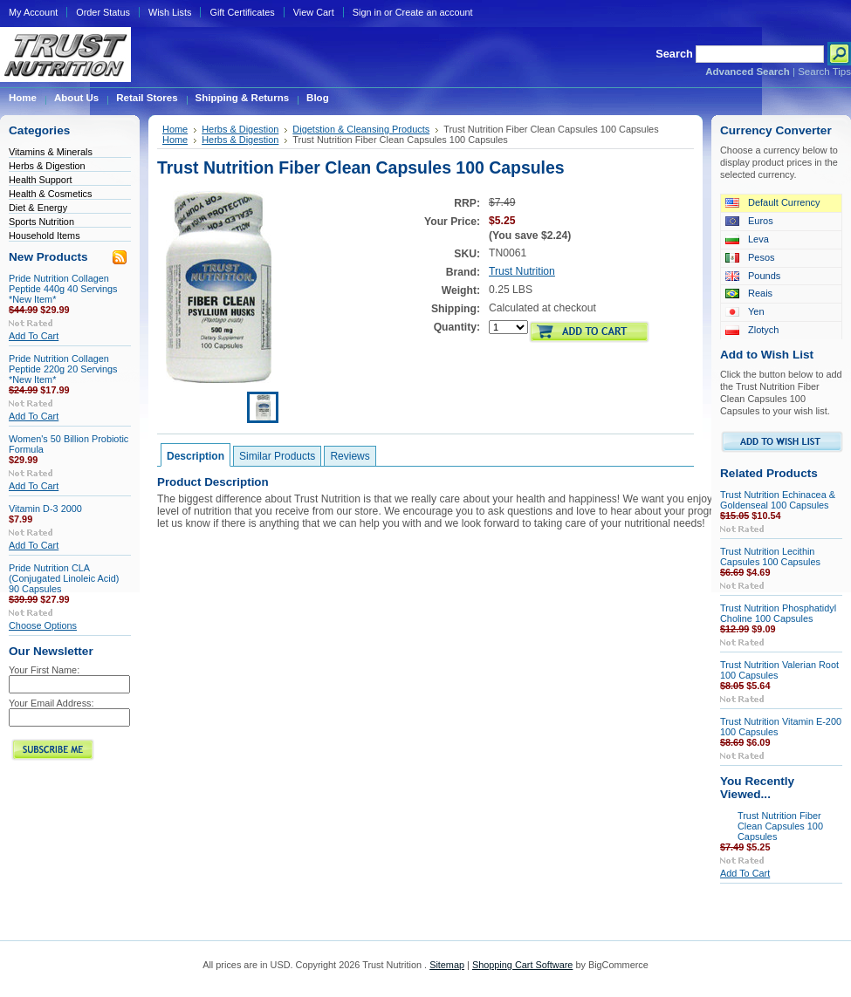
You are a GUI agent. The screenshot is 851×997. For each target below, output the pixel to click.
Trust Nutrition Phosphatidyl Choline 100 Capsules (778, 613)
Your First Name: (44, 670)
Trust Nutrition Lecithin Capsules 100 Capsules (770, 556)
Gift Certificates (241, 12)
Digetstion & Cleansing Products (360, 129)
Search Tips (824, 71)
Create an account (434, 12)
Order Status (103, 12)
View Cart (313, 12)
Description (195, 456)
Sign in (367, 12)
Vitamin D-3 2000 (45, 508)
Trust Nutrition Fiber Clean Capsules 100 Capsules (780, 826)
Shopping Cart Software (522, 964)
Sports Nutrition (41, 221)
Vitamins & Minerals (51, 152)
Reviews (349, 456)
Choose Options (43, 625)
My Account (33, 12)
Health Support (40, 179)
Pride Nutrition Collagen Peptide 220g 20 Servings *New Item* (63, 369)
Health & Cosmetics (51, 193)
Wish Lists (170, 12)
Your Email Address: (51, 703)
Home (175, 129)
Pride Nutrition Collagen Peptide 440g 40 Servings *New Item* (63, 288)
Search (674, 53)
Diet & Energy (38, 207)
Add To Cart (33, 336)
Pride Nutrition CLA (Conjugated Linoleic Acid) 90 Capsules (64, 578)
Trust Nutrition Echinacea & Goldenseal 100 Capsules (777, 499)
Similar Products (277, 456)
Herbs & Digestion (47, 165)
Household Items (44, 235)
